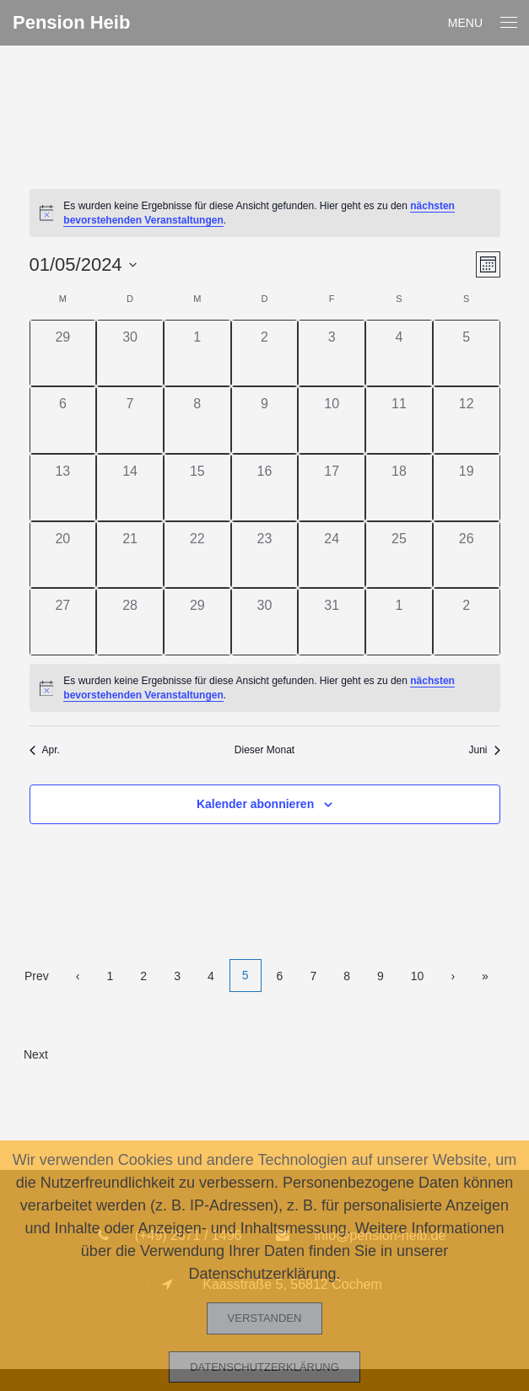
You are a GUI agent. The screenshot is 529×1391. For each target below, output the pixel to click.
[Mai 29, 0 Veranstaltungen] (197, 621)
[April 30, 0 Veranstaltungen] (130, 353)
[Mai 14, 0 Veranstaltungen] (130, 487)
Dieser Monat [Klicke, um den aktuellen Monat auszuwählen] (264, 750)
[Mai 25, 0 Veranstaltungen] (399, 555)
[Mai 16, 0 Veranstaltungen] (265, 487)
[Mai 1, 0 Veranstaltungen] (197, 353)
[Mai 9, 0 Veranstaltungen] (265, 420)
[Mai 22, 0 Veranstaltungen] (197, 555)
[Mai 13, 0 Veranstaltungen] (63, 487)
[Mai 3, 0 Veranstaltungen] (331, 353)
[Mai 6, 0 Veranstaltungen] (63, 420)
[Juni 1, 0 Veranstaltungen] (399, 621)
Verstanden (265, 1318)
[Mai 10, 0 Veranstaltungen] (331, 420)
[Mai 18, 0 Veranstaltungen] (399, 487)
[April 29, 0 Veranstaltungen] (63, 353)
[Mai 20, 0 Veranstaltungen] (63, 555)
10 (417, 976)
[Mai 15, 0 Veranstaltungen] (197, 487)
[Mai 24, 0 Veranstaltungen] (331, 555)
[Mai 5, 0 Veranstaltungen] (466, 353)
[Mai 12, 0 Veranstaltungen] (466, 420)
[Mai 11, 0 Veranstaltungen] (399, 420)
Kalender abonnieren (255, 804)
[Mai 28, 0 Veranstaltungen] (130, 621)
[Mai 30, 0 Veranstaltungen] (265, 621)
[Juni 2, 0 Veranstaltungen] (466, 621)
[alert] (265, 213)
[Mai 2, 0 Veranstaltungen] (265, 353)
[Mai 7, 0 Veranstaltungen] (130, 420)
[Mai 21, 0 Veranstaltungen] (130, 555)
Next (36, 1054)
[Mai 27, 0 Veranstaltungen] (63, 621)
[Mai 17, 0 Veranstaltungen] (331, 487)
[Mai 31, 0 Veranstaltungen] (331, 621)
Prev (36, 976)
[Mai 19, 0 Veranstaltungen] (466, 487)
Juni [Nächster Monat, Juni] (483, 750)
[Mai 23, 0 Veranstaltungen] (265, 555)
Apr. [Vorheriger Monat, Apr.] (45, 750)
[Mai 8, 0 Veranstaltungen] (197, 420)
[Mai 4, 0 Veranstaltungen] (399, 353)
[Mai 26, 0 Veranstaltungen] (466, 555)
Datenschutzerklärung (264, 1367)
